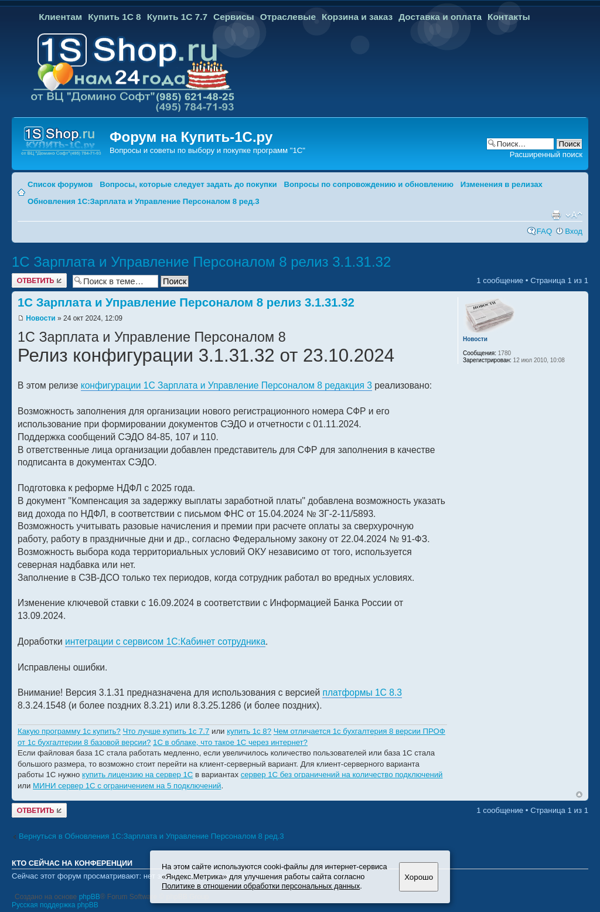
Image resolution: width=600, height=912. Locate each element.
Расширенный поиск (546, 154)
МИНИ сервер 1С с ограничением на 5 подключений (127, 785)
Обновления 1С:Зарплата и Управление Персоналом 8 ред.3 (144, 201)
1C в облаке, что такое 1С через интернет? (230, 742)
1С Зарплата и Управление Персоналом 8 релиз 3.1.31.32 (201, 262)
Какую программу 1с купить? (69, 731)
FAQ (544, 231)
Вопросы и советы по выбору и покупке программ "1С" (207, 150)
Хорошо (418, 877)
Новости (40, 318)
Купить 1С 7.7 (177, 17)
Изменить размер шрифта (573, 215)
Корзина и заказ (357, 17)
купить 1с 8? (249, 731)
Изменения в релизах (502, 184)
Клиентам (60, 17)
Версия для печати (556, 215)
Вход (573, 231)
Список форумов (60, 184)
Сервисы (233, 17)
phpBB (89, 897)
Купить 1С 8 (114, 17)
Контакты (509, 17)
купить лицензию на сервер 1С (137, 774)
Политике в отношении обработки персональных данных (261, 886)
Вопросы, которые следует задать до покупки (188, 184)
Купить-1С (216, 137)
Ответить (39, 280)
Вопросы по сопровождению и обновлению (369, 184)
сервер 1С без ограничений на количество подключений (342, 774)
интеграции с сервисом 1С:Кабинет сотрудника (165, 641)
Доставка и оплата (440, 17)
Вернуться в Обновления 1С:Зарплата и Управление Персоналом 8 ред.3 (151, 836)
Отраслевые (288, 17)
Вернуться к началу (579, 794)
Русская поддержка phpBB (55, 905)
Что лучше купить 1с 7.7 (165, 731)
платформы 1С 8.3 (361, 692)
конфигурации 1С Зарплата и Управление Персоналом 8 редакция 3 (226, 385)
